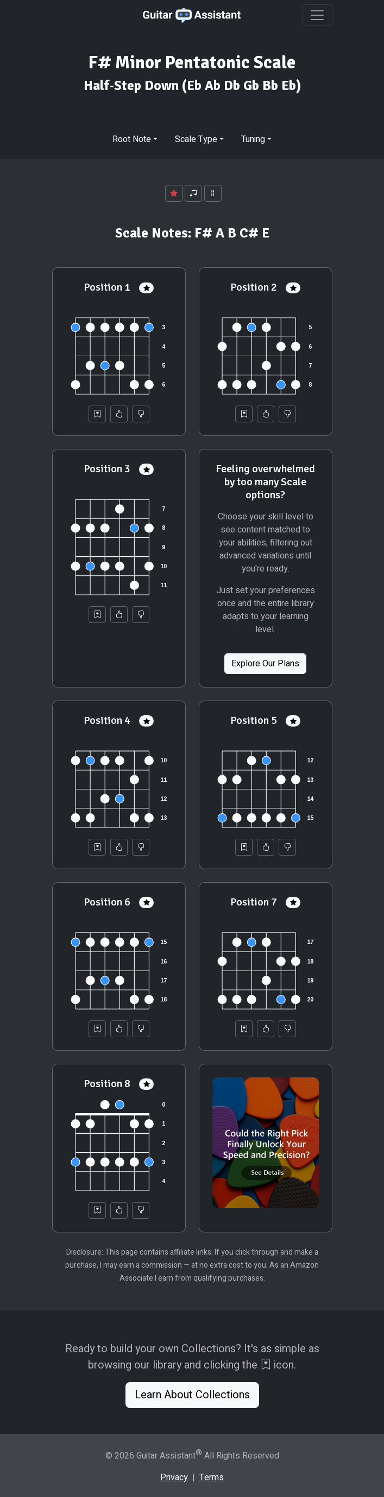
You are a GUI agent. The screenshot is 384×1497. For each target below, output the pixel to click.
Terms (211, 1477)
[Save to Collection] (97, 414)
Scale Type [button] (196, 139)
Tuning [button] (253, 139)
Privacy (174, 1477)
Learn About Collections (192, 1395)
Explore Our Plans (265, 663)
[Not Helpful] (140, 414)
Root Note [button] (131, 139)
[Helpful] (119, 414)
